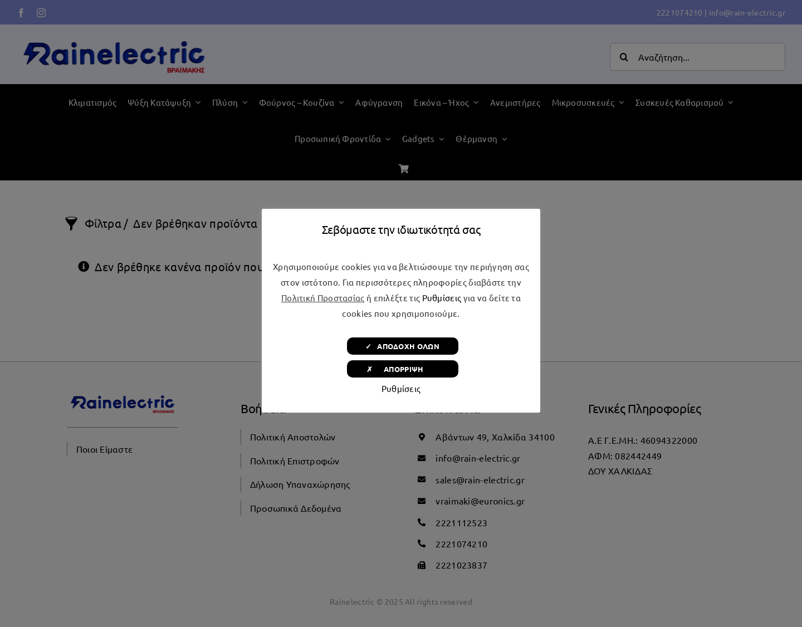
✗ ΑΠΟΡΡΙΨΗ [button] (402, 369)
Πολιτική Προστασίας (323, 297)
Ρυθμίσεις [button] (442, 297)
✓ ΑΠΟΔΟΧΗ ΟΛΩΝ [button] (402, 346)
